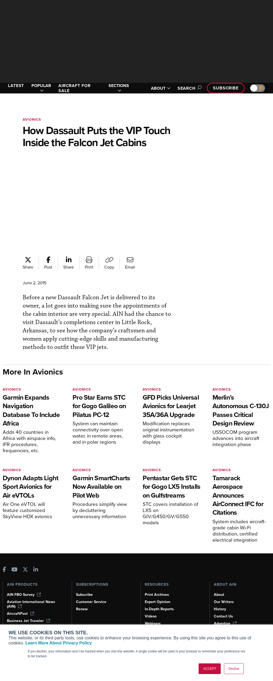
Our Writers (224, 602)
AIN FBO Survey (24, 594)
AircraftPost (20, 613)
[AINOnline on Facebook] (4, 570)
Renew (82, 609)
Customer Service (91, 602)
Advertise (225, 623)
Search (189, 88)
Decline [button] (233, 669)
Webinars (153, 623)
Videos (151, 616)
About (219, 594)
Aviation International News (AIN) (31, 604)
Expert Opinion (157, 602)
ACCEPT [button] (209, 669)
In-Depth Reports (159, 609)
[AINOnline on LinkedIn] (35, 570)
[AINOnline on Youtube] (14, 570)
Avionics (32, 119)
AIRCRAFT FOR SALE (74, 88)
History (220, 609)
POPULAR (41, 88)
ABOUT (161, 88)
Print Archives (157, 594)
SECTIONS (119, 88)
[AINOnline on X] (25, 570)
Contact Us (223, 616)
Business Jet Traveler (28, 621)
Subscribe (226, 88)
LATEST (16, 85)
